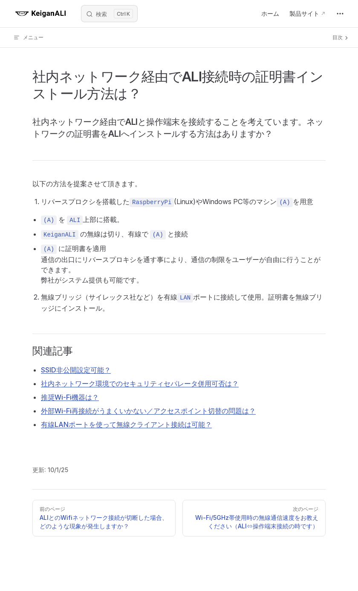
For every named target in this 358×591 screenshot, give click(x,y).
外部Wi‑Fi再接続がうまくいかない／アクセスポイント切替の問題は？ (148, 410)
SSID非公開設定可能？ (76, 370)
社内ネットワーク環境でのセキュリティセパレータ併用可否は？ (140, 383)
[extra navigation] (340, 13)
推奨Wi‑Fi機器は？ (70, 397)
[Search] (109, 13)
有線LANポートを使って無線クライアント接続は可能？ (126, 424)
